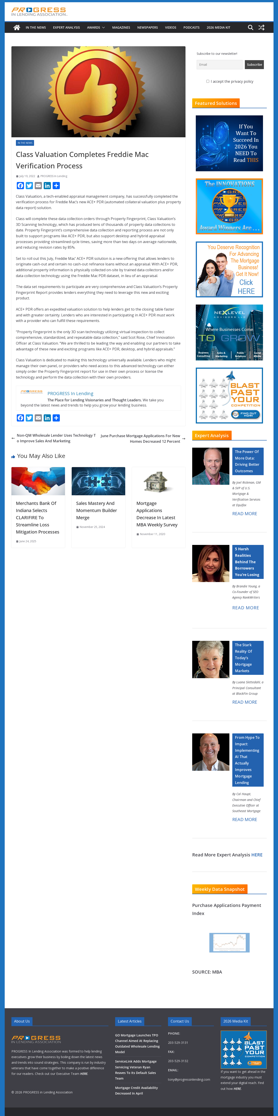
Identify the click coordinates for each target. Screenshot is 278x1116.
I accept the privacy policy (229, 81)
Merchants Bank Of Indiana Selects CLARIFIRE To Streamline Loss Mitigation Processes (37, 517)
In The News (36, 27)
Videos (170, 27)
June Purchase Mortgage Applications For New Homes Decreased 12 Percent (143, 438)
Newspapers (147, 27)
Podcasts (191, 27)
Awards (93, 27)
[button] (102, 27)
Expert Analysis (66, 27)
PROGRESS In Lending (54, 176)
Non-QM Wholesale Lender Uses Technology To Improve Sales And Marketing (53, 438)
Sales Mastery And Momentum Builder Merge (96, 510)
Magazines (121, 27)
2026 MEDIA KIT (218, 27)
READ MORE (244, 513)
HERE (257, 855)
